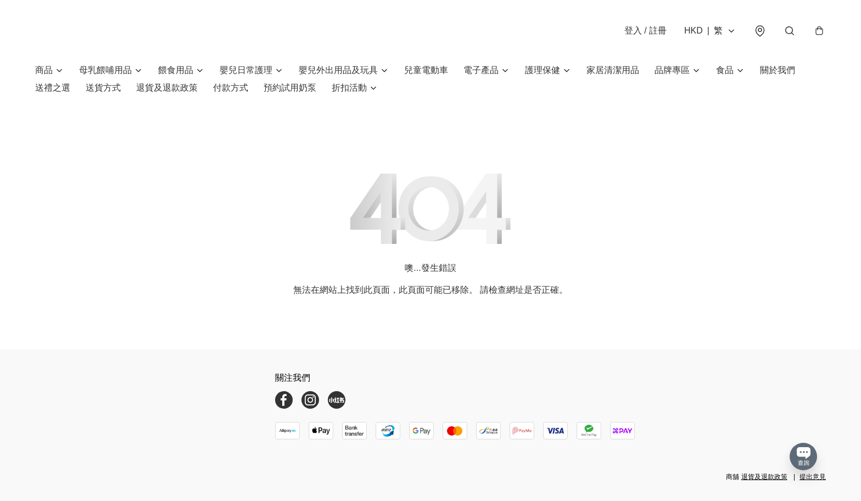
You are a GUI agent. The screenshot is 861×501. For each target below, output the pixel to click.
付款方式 (230, 87)
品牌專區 (672, 70)
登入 (645, 30)
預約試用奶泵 (290, 87)
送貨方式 (103, 87)
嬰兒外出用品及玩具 (338, 70)
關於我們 (777, 70)
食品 (725, 70)
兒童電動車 (426, 70)
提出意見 (813, 477)
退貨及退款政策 (167, 87)
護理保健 (542, 70)
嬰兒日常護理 (246, 70)
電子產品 (481, 70)
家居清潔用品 (612, 70)
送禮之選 (52, 87)
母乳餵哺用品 (105, 70)
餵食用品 (175, 70)
